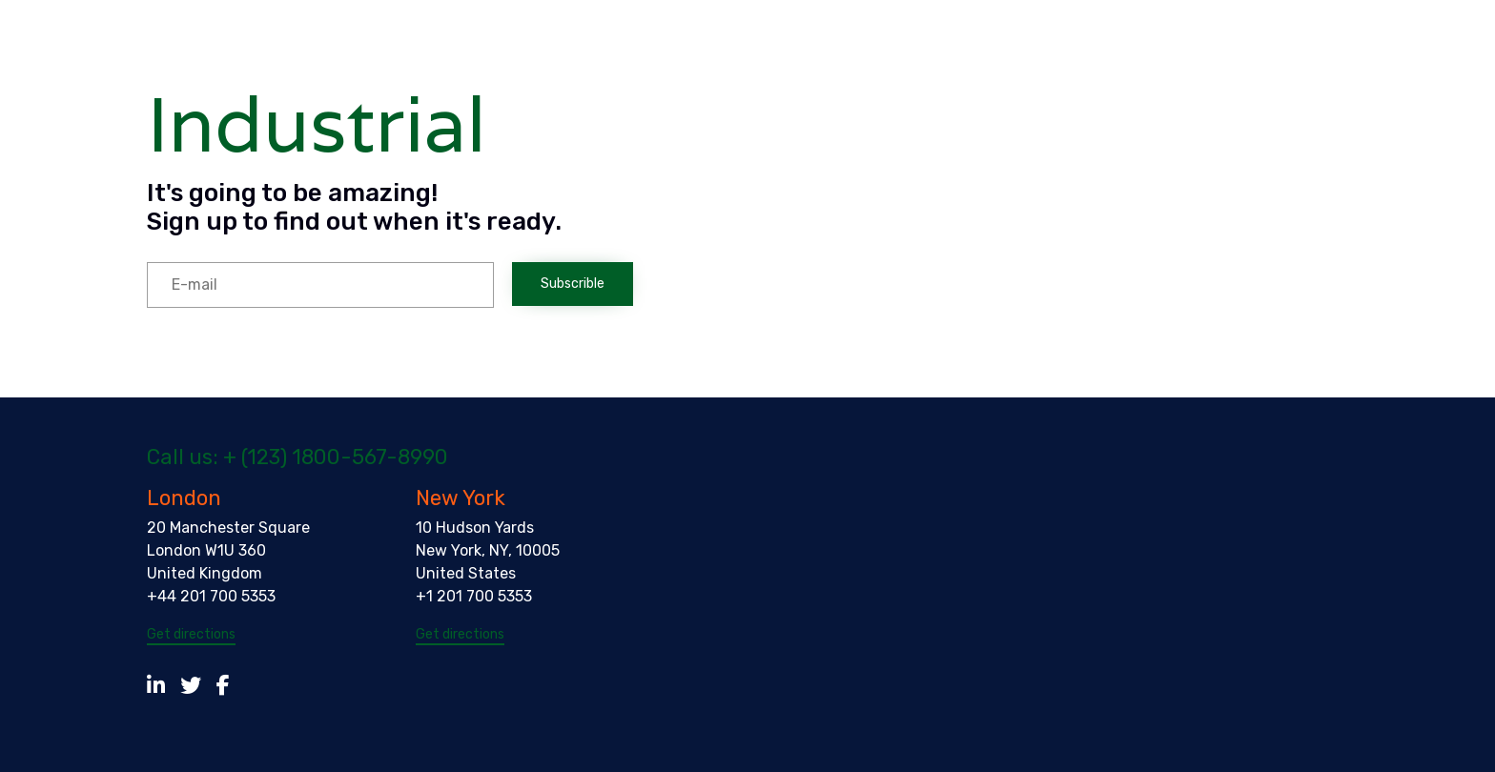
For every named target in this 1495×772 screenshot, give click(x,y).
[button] (191, 635)
